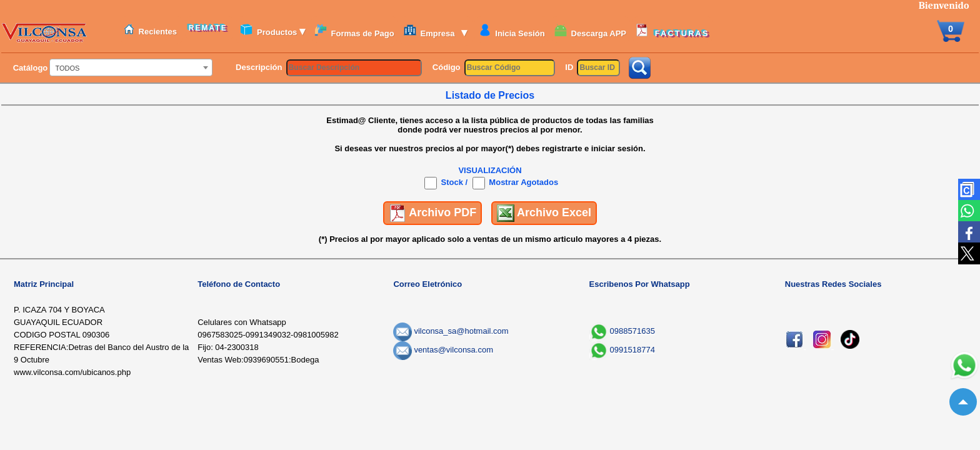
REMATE (210, 28)
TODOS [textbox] (67, 68)
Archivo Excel (544, 213)
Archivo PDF (432, 213)
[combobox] (130, 67)
